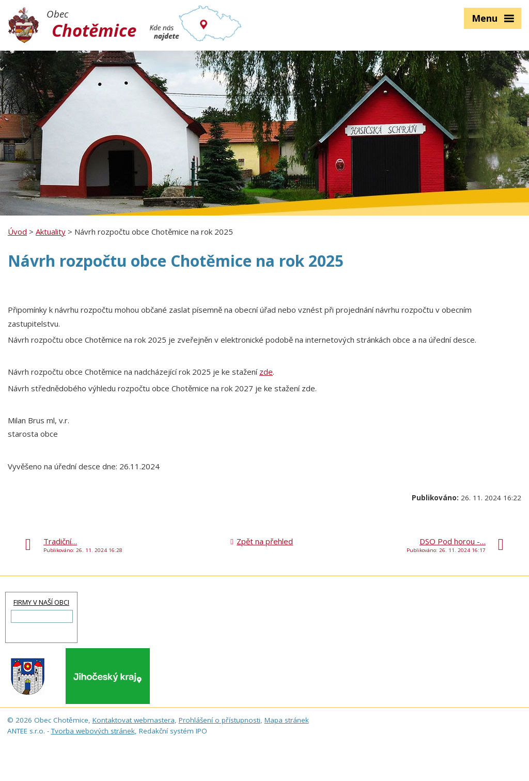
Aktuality (51, 231)
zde (266, 371)
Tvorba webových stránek (93, 731)
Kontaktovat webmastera (133, 720)
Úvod (17, 231)
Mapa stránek (286, 720)
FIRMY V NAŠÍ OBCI (41, 602)
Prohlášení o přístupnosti (219, 720)
